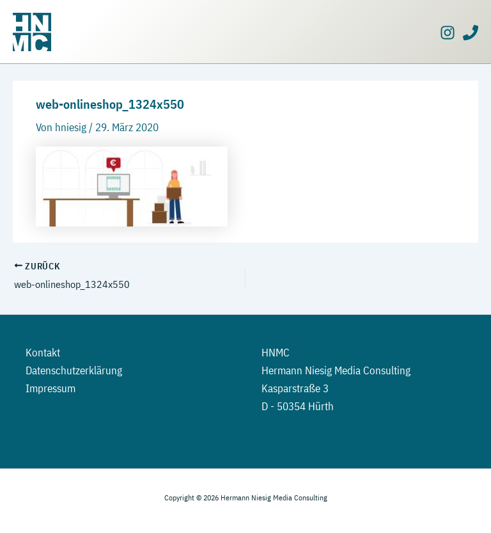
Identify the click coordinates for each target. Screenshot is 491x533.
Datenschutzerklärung (74, 370)
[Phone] (470, 32)
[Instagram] (447, 32)
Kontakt (43, 353)
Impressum (50, 388)
